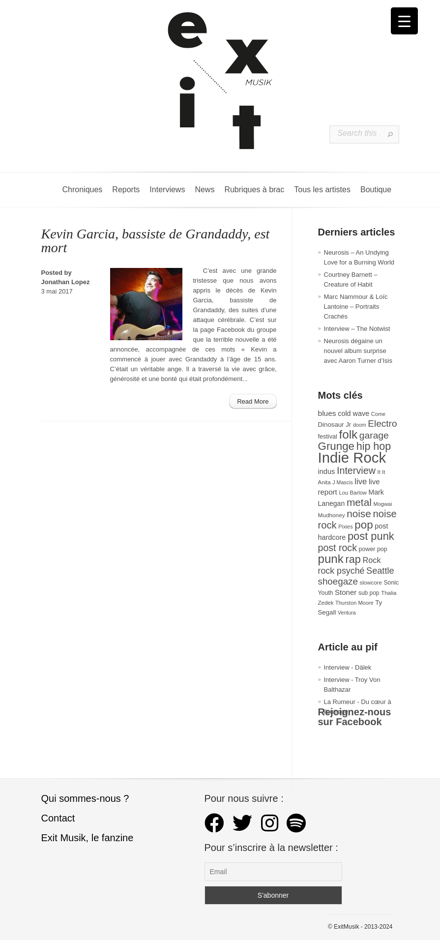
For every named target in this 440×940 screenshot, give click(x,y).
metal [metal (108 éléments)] (359, 502)
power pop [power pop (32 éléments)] (373, 549)
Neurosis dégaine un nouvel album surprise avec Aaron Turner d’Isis (358, 350)
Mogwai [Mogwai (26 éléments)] (383, 504)
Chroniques (82, 189)
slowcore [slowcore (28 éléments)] (371, 583)
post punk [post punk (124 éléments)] (371, 536)
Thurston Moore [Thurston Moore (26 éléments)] (354, 603)
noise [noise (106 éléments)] (359, 513)
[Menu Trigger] (404, 20)
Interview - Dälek (348, 667)
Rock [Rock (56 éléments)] (371, 560)
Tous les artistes (322, 189)
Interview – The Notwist (357, 328)
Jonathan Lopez (65, 282)
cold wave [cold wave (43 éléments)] (353, 413)
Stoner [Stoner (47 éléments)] (345, 592)
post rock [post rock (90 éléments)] (337, 547)
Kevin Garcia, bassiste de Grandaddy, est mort (155, 240)
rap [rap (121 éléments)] (352, 559)
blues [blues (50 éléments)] (327, 413)
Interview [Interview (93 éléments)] (356, 470)
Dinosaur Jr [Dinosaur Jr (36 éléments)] (335, 424)
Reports (126, 189)
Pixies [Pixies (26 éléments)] (345, 526)
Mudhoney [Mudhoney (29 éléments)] (331, 515)
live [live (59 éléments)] (360, 481)
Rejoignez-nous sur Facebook (354, 716)
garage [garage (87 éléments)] (374, 435)
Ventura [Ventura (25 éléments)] (347, 613)
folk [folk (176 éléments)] (348, 434)
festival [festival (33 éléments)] (327, 436)
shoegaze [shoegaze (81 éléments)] (338, 581)
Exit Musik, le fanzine (87, 837)
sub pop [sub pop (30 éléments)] (369, 592)
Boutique (375, 189)
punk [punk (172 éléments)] (331, 558)
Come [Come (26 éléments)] (378, 414)
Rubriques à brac (254, 189)
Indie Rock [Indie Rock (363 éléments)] (352, 457)
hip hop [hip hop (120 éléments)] (373, 446)
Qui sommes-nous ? (85, 798)
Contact (58, 818)
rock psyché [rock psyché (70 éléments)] (341, 571)
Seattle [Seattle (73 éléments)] (380, 571)
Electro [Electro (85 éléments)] (382, 423)
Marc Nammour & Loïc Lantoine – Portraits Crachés (356, 306)
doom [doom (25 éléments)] (359, 425)
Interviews (167, 189)
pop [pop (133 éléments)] (363, 525)
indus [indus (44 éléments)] (326, 471)
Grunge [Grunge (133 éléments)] (336, 446)
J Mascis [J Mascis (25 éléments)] (342, 482)
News (204, 189)
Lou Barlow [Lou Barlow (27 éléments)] (353, 493)
